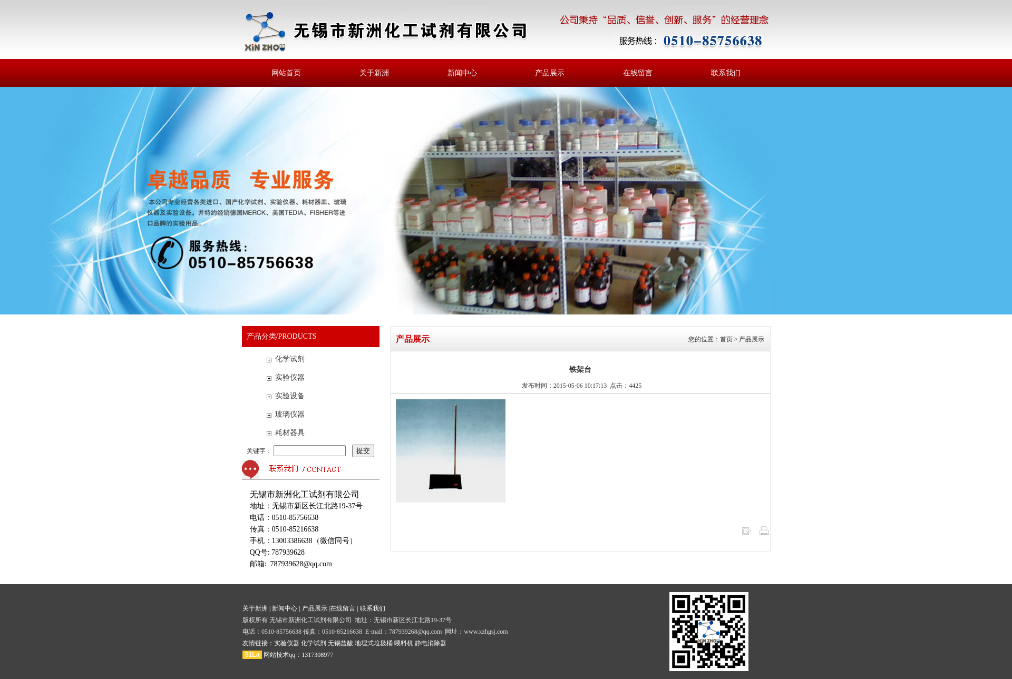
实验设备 (290, 396)
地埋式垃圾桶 (374, 643)
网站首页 (286, 73)
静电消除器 (430, 643)
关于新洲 (374, 73)
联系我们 (726, 73)
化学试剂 (290, 359)
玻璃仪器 (290, 414)
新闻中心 (462, 73)
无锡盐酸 (340, 643)
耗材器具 (290, 433)
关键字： (297, 451)
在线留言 (638, 73)
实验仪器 (290, 377)
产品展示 (550, 73)
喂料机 (403, 643)
